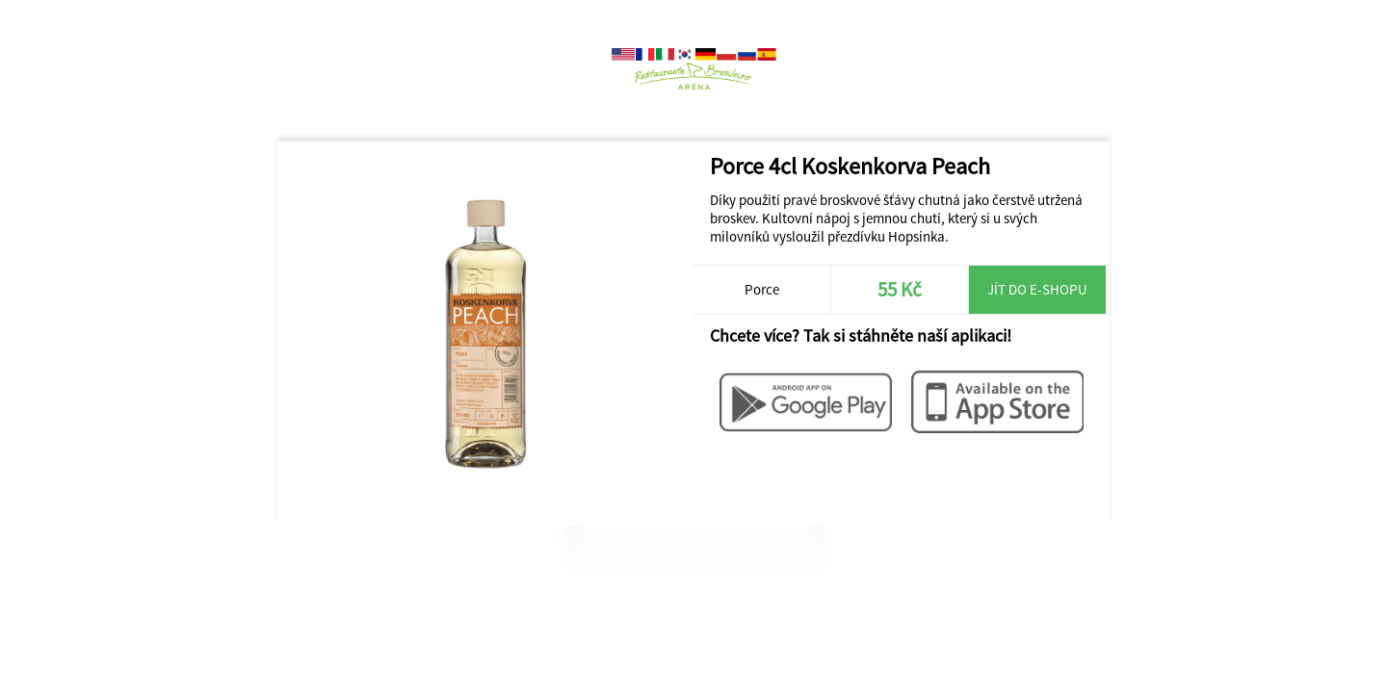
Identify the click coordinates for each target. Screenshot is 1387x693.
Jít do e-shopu (1037, 289)
